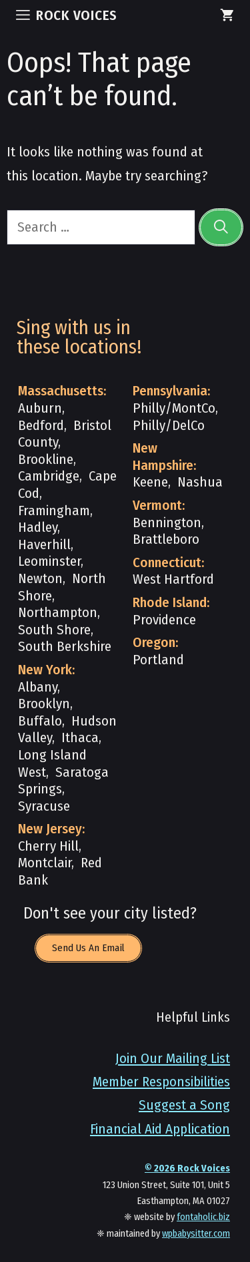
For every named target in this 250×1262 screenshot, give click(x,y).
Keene (150, 482)
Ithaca (80, 738)
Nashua (200, 482)
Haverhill (44, 544)
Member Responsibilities (161, 1082)
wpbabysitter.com (196, 1233)
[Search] (221, 227)
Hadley (37, 527)
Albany (37, 687)
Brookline (45, 459)
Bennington (167, 523)
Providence (164, 620)
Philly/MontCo (174, 408)
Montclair (44, 863)
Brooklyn (44, 704)
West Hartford (173, 579)
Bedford (41, 425)
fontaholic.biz (203, 1217)
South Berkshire (64, 646)
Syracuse (44, 806)
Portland (158, 660)
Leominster (49, 561)
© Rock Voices (187, 1168)
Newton (40, 578)
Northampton (57, 612)
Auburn (40, 408)
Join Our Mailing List (172, 1058)
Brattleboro (166, 539)
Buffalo (40, 721)
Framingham (54, 511)
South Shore (54, 630)
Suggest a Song (184, 1105)
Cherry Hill (48, 846)
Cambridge (48, 476)
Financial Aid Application (160, 1129)
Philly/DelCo (169, 425)
